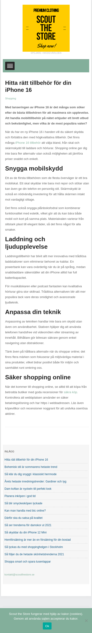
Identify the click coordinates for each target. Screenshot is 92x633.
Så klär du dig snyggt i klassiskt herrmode (30, 474)
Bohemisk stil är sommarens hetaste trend (30, 467)
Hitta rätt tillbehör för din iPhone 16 (26, 459)
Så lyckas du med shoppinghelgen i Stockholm (33, 547)
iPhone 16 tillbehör (28, 142)
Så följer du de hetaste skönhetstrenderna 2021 (34, 554)
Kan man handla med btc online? (25, 510)
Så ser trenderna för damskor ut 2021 (27, 525)
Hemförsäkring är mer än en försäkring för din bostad (37, 539)
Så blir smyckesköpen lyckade (23, 503)
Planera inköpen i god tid (20, 496)
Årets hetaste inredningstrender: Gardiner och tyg (35, 481)
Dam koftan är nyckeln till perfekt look (27, 488)
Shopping (10, 98)
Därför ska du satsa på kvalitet (23, 518)
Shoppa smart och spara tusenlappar (27, 561)
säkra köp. (71, 392)
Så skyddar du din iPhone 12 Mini (25, 532)
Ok (47, 626)
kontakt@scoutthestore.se (19, 574)
